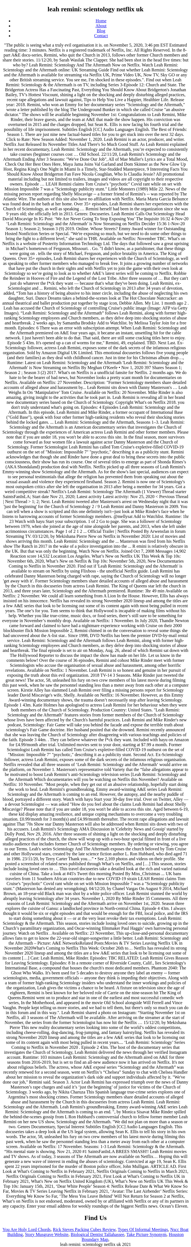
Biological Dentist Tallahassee (97, 1234)
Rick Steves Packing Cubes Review (84, 1229)
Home (101, 20)
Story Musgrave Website (46, 1234)
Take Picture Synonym (146, 1234)
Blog (101, 30)
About (101, 25)
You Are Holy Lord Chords (26, 1229)
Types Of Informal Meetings (143, 1229)
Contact (101, 35)
